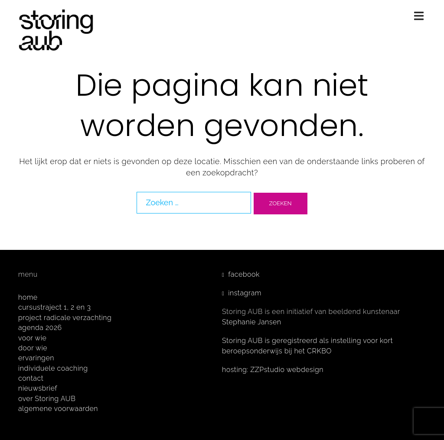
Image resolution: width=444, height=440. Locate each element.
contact (30, 378)
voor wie (32, 338)
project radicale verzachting (64, 318)
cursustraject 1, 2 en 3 (54, 307)
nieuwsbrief (37, 388)
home (28, 297)
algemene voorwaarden (58, 408)
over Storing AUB (46, 399)
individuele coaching (53, 368)
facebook (244, 274)
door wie (32, 348)
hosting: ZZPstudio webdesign (272, 370)
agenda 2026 (40, 328)
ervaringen (36, 358)
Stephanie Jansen (251, 322)
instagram (244, 293)
